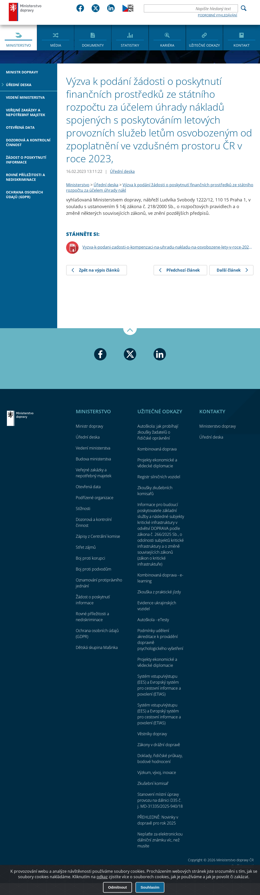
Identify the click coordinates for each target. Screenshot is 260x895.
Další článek (229, 270)
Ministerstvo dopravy (25, 11)
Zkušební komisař (152, 783)
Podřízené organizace (94, 497)
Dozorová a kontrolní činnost (28, 142)
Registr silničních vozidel (158, 476)
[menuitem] (18, 37)
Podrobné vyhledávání (217, 15)
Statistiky (130, 45)
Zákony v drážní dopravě (158, 744)
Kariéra (167, 45)
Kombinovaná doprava (157, 449)
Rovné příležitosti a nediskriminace (25, 177)
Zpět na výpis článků (99, 270)
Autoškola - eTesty (153, 619)
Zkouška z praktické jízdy (159, 592)
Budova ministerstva (93, 459)
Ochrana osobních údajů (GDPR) (24, 194)
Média (55, 45)
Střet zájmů (86, 547)
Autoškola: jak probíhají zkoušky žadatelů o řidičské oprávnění (157, 432)
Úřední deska (18, 84)
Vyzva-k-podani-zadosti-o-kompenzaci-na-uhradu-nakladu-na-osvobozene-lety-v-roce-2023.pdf (168, 247)
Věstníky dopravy (152, 733)
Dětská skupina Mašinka (97, 647)
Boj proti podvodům (93, 569)
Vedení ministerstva (25, 97)
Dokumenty (93, 45)
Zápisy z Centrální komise (98, 536)
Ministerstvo (18, 45)
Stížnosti (83, 508)
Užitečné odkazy (204, 45)
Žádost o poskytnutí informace (26, 159)
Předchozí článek (183, 270)
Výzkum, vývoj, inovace (156, 772)
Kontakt (242, 45)
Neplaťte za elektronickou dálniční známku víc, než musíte (159, 840)
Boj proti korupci (90, 558)
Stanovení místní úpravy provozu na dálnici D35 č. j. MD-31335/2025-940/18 (160, 800)
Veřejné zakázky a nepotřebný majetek (25, 112)
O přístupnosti (242, 865)
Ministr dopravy (22, 72)
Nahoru (130, 331)
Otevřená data (20, 127)
